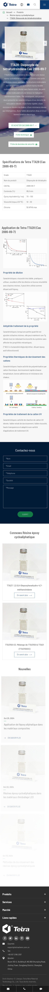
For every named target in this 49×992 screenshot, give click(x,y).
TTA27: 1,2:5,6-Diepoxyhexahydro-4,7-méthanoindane (24, 589)
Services (7, 902)
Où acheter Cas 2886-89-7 (23, 125)
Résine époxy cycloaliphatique (22, 15)
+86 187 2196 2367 (15, 954)
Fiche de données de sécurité (23, 144)
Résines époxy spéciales (15, 82)
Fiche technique (24, 134)
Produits (20, 12)
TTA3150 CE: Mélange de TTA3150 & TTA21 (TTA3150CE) (24, 648)
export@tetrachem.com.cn (18, 947)
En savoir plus (24, 597)
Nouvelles (24, 667)
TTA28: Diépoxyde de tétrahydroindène (26, 18)
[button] (4, 45)
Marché (6, 909)
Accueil (9, 12)
